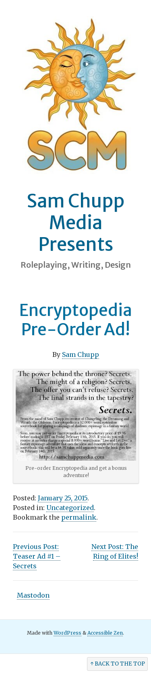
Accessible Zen (105, 633)
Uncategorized (70, 508)
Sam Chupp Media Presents (75, 222)
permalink (78, 517)
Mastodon (33, 595)
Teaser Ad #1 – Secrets (36, 556)
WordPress (67, 633)
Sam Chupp (80, 354)
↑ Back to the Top (117, 663)
